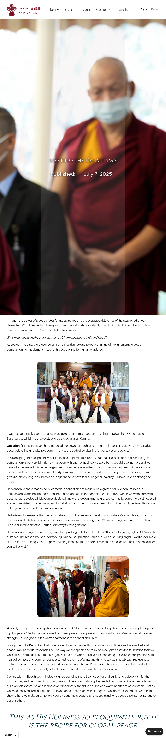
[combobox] (11, 735)
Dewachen (123, 9)
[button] (53, 10)
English (8, 735)
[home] (24, 10)
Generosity (103, 9)
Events (85, 9)
